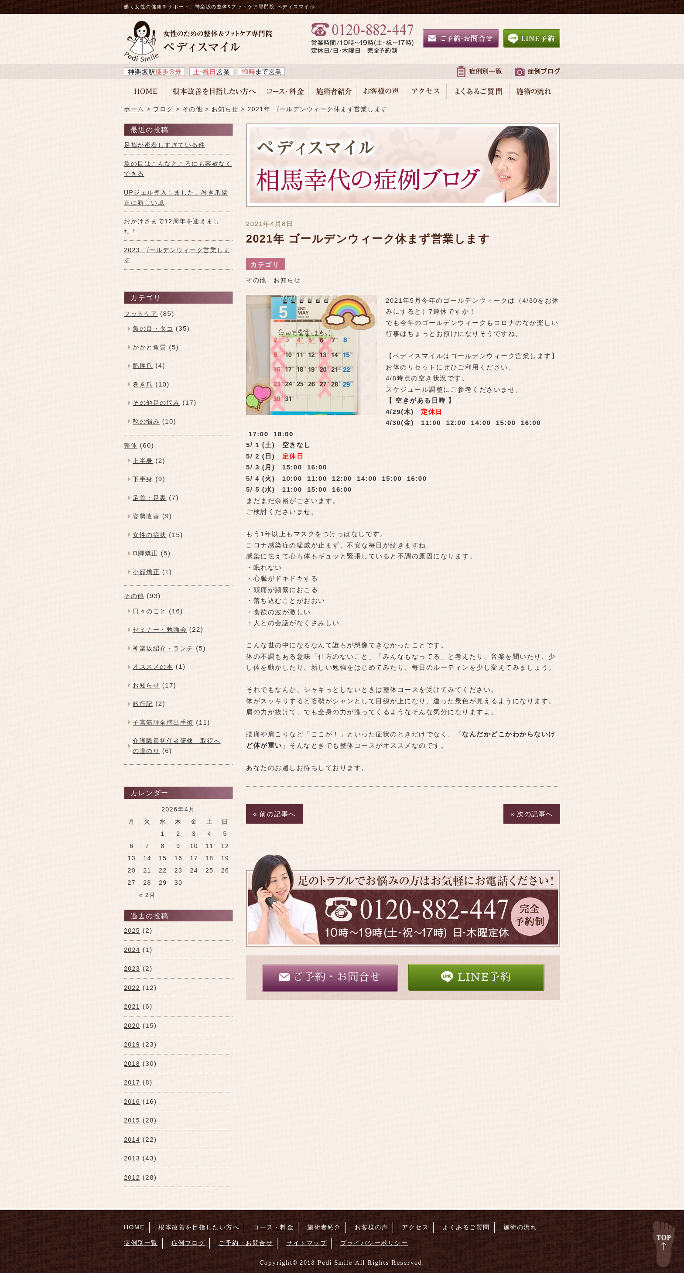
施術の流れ (520, 1227)
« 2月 (147, 895)
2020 (132, 1025)
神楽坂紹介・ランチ (163, 648)
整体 (130, 445)
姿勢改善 (146, 516)
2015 (132, 1120)
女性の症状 (150, 534)
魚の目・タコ (153, 328)
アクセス (415, 1227)
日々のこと (150, 611)
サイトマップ (306, 1242)
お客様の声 (372, 1227)
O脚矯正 (145, 553)
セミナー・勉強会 (160, 629)
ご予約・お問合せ (330, 977)
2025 (132, 930)
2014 (132, 1139)
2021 (132, 1006)
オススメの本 (153, 666)
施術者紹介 (324, 1227)
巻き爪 (143, 384)
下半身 (143, 479)
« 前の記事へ (274, 814)
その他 (256, 280)
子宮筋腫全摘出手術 (163, 722)
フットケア (141, 313)
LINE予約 (476, 976)
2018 (132, 1063)
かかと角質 (150, 347)
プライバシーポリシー (374, 1242)
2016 (132, 1101)
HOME (134, 1227)
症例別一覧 (141, 1242)
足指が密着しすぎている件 (164, 144)
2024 (132, 949)
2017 (132, 1082)
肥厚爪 (143, 365)
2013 (132, 1158)
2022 (132, 987)
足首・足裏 (150, 497)
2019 (132, 1044)
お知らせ (287, 280)
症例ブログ (188, 1242)
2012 (132, 1177)
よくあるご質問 (466, 1227)
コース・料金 (273, 1227)
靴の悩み (146, 421)
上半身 (143, 460)
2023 (132, 968)
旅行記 (143, 703)
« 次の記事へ (531, 814)
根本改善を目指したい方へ (198, 1227)
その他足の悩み (156, 402)
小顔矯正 (146, 571)
